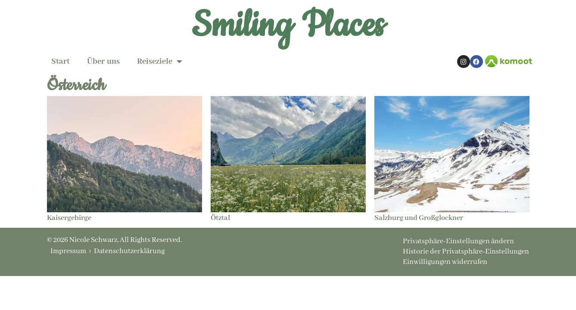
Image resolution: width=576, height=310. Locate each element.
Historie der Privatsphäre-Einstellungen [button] (466, 251)
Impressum (68, 251)
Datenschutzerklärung (129, 251)
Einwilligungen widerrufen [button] (445, 262)
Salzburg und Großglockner (418, 218)
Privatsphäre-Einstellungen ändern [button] (458, 241)
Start (60, 61)
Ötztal (220, 218)
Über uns (103, 61)
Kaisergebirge (69, 218)
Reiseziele (159, 61)
